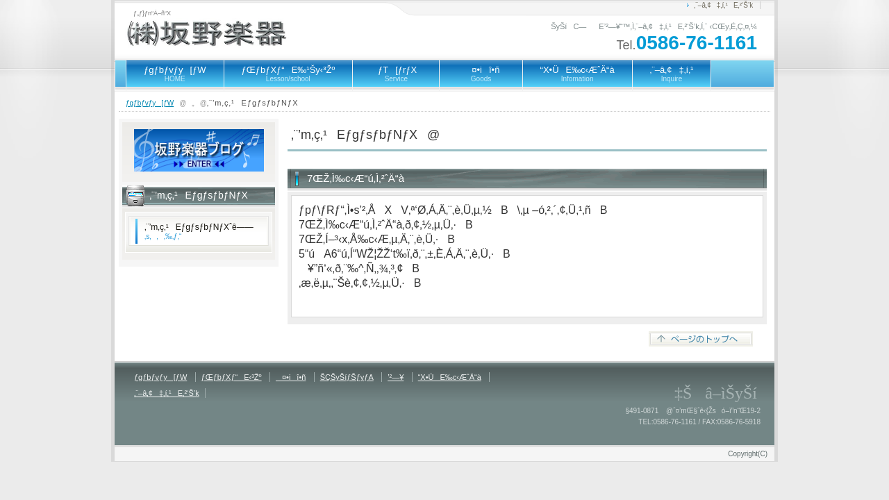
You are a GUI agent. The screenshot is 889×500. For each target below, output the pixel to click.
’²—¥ (396, 377)
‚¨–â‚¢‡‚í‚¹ (672, 74)
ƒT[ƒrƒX (396, 74)
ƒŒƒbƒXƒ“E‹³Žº (231, 377)
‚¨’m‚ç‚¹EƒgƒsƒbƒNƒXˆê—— (199, 231)
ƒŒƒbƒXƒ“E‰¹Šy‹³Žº (288, 74)
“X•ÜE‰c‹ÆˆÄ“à (577, 74)
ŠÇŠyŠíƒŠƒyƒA (347, 377)
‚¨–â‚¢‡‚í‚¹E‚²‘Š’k (723, 5)
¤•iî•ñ (480, 74)
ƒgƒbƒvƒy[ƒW (175, 74)
